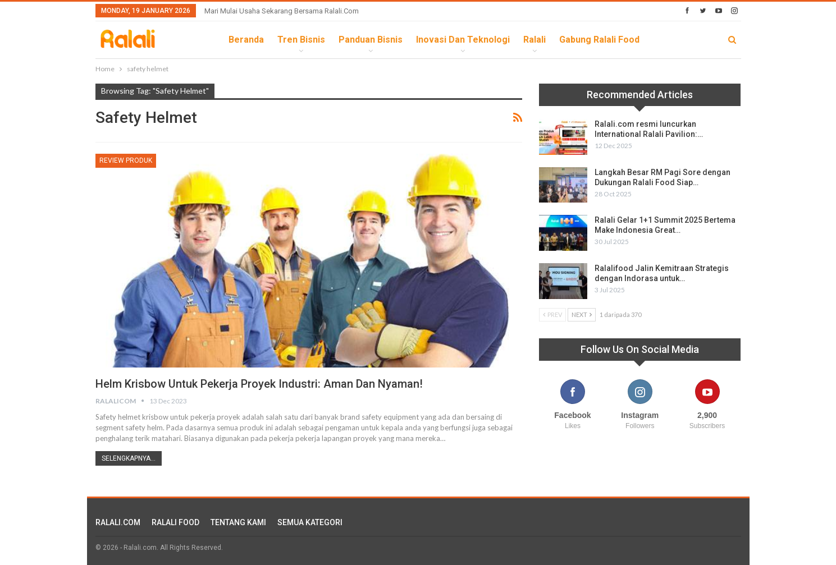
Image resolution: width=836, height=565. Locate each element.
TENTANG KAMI (238, 522)
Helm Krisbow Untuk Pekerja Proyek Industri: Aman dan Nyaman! (259, 384)
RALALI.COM (117, 522)
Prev (552, 314)
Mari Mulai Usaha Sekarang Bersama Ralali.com (281, 11)
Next (582, 314)
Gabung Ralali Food (599, 39)
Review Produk (125, 160)
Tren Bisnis (301, 39)
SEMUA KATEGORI (309, 522)
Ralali (534, 39)
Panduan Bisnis (371, 39)
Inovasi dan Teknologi (463, 39)
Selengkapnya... (129, 458)
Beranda (246, 39)
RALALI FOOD (175, 522)
